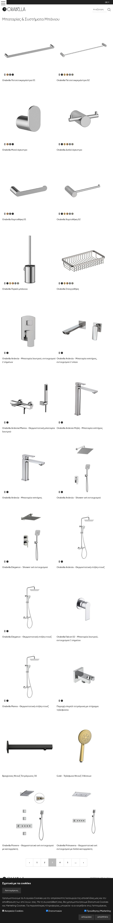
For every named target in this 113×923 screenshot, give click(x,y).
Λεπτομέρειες (11, 890)
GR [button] (106, 2)
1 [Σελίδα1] (37, 862)
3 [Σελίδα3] (52, 862)
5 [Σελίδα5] (67, 862)
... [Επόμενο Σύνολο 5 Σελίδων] (76, 862)
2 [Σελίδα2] (44, 862)
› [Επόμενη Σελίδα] (83, 862)
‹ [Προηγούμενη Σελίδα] (29, 862)
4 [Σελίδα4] (59, 862)
